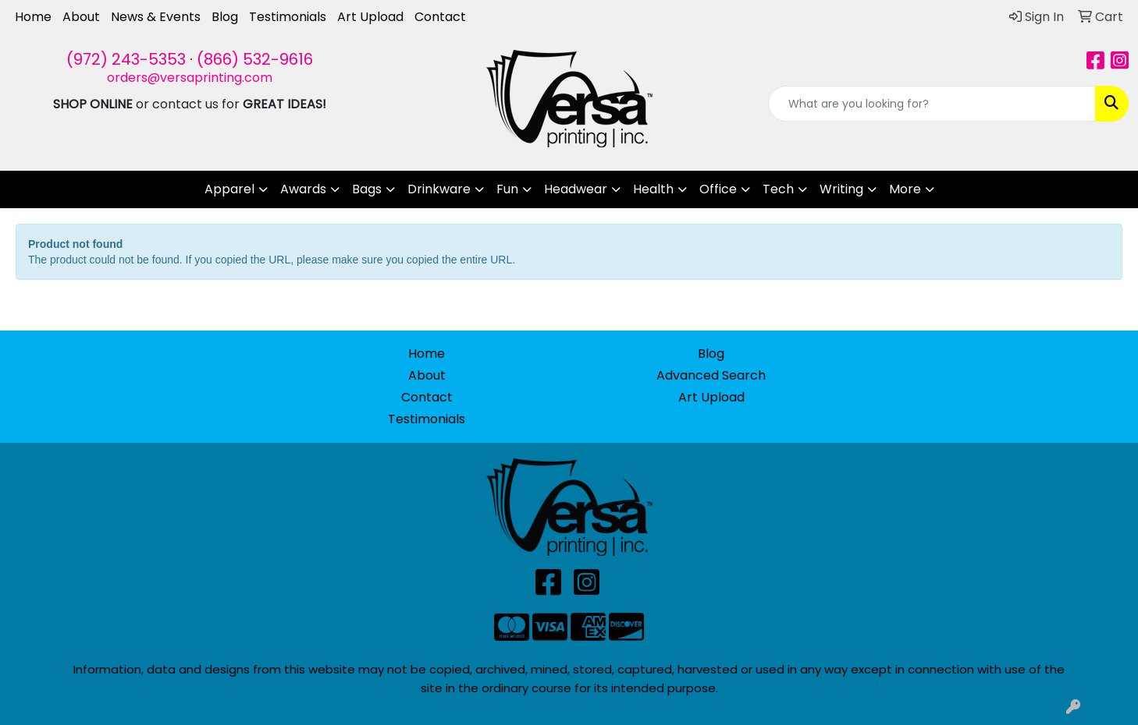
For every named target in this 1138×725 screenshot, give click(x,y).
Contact (440, 17)
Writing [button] (841, 189)
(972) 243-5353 (126, 59)
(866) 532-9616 (255, 59)
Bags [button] (367, 189)
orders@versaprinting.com (189, 78)
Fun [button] (507, 189)
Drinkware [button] (439, 189)
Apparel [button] (229, 189)
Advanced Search (711, 375)
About (81, 17)
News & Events (156, 17)
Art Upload (370, 17)
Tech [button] (778, 189)
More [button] (905, 189)
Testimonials (287, 17)
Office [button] (718, 189)
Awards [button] (303, 189)
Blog (225, 17)
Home (33, 17)
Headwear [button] (575, 189)
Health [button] (653, 189)
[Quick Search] (932, 104)
